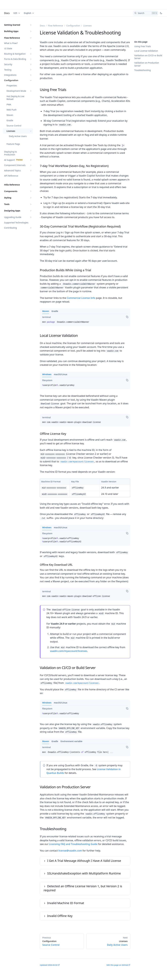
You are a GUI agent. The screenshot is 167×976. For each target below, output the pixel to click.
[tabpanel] (85, 323)
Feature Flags (13, 144)
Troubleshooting (142, 70)
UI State (8, 48)
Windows (46, 374)
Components (10, 191)
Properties (12, 85)
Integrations (10, 75)
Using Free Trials (142, 46)
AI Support (9, 159)
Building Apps (11, 31)
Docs (7, 13)
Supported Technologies (16, 222)
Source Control (14, 125)
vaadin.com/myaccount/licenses (77, 462)
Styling (7, 197)
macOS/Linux (60, 374)
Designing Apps (12, 210)
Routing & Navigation (15, 53)
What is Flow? (11, 43)
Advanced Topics (12, 170)
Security (8, 64)
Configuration (11, 80)
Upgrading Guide (12, 217)
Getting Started (12, 24)
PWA (9, 104)
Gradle (10, 120)
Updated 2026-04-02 (48, 965)
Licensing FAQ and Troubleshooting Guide (73, 844)
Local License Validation (146, 50)
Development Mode (16, 90)
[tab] (46, 317)
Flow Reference (12, 37)
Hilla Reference (12, 184)
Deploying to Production (10, 153)
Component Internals (14, 165)
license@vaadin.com (70, 850)
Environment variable (71, 741)
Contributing (10, 227)
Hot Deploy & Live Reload (15, 98)
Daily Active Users (18, 136)
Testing (7, 69)
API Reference (11, 175)
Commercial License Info (81, 298)
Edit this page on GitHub (117, 965)
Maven (10, 115)
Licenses (11, 131)
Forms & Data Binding (15, 59)
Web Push (12, 109)
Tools (7, 204)
